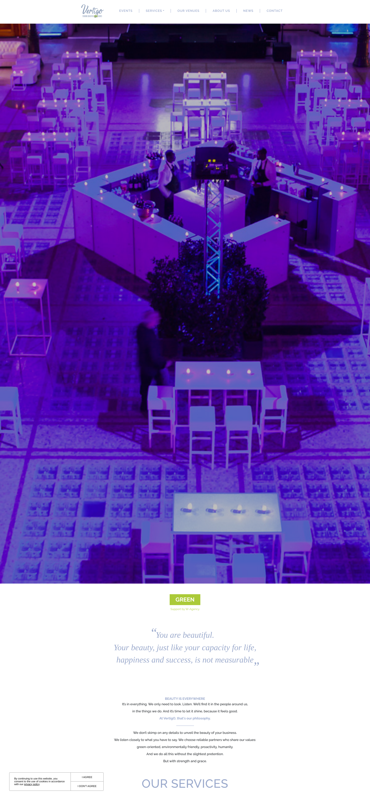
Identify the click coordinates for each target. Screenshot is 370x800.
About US (221, 11)
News (248, 11)
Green (185, 599)
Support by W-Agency (184, 609)
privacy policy (31, 784)
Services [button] (154, 11)
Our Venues (188, 11)
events (125, 11)
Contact (275, 11)
